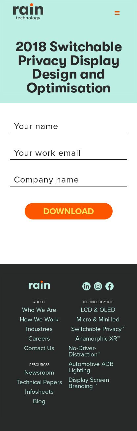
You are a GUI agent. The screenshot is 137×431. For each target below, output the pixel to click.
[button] (117, 13)
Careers (39, 338)
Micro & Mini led (98, 319)
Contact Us (39, 348)
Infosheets (39, 391)
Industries (39, 329)
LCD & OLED (98, 310)
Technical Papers (39, 382)
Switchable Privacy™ (97, 329)
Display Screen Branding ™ (89, 383)
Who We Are (39, 310)
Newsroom (39, 372)
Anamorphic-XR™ (97, 338)
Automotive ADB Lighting (91, 367)
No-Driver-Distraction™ (84, 351)
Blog (39, 401)
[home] (26, 11)
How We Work (39, 319)
